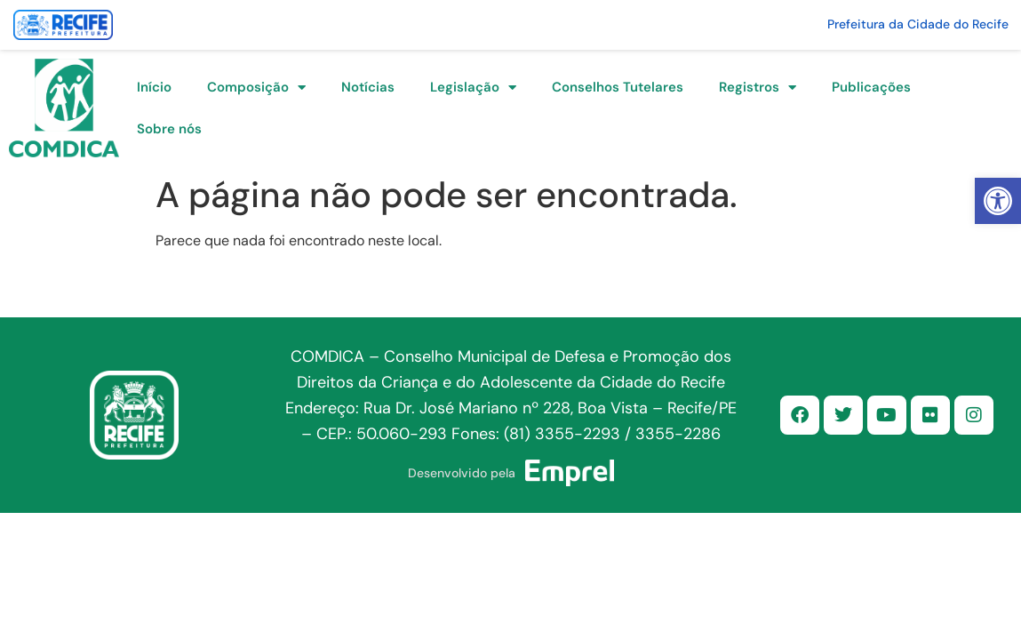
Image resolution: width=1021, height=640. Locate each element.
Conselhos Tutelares (617, 87)
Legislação (473, 87)
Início (154, 87)
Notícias (368, 87)
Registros (757, 87)
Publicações (871, 87)
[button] (998, 201)
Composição (256, 87)
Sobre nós (169, 129)
